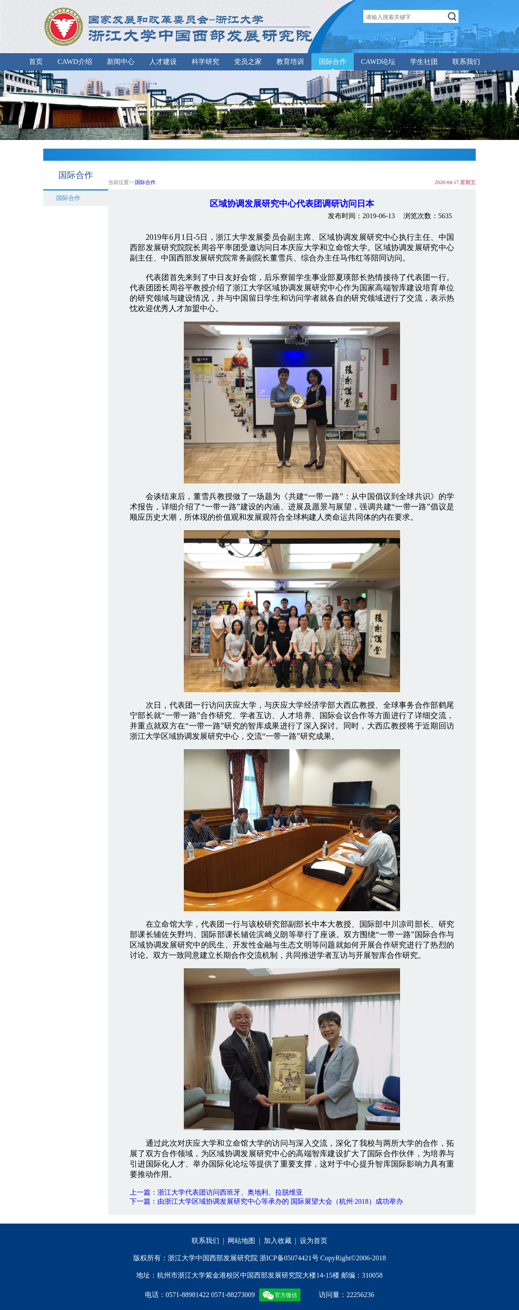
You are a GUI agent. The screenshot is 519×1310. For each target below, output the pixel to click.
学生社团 (424, 61)
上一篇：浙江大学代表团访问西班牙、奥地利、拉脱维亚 (216, 1192)
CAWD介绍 (75, 61)
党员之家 (248, 61)
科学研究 (205, 61)
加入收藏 (278, 1240)
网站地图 (241, 1240)
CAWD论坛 (378, 61)
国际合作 (332, 61)
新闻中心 (121, 61)
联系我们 (466, 61)
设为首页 (313, 1240)
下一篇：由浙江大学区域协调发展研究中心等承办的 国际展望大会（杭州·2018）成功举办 (266, 1201)
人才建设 (163, 61)
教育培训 (290, 61)
